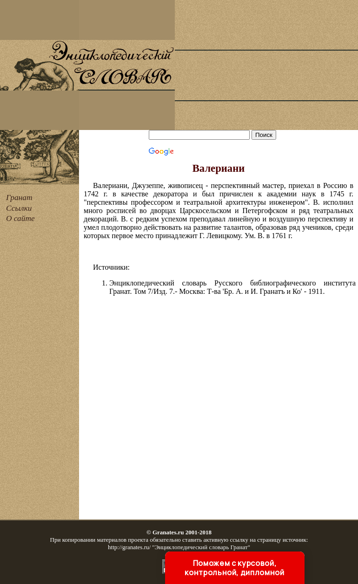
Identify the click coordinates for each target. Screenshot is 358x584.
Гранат (19, 197)
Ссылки (19, 208)
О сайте (20, 218)
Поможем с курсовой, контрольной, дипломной (234, 568)
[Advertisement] (266, 65)
